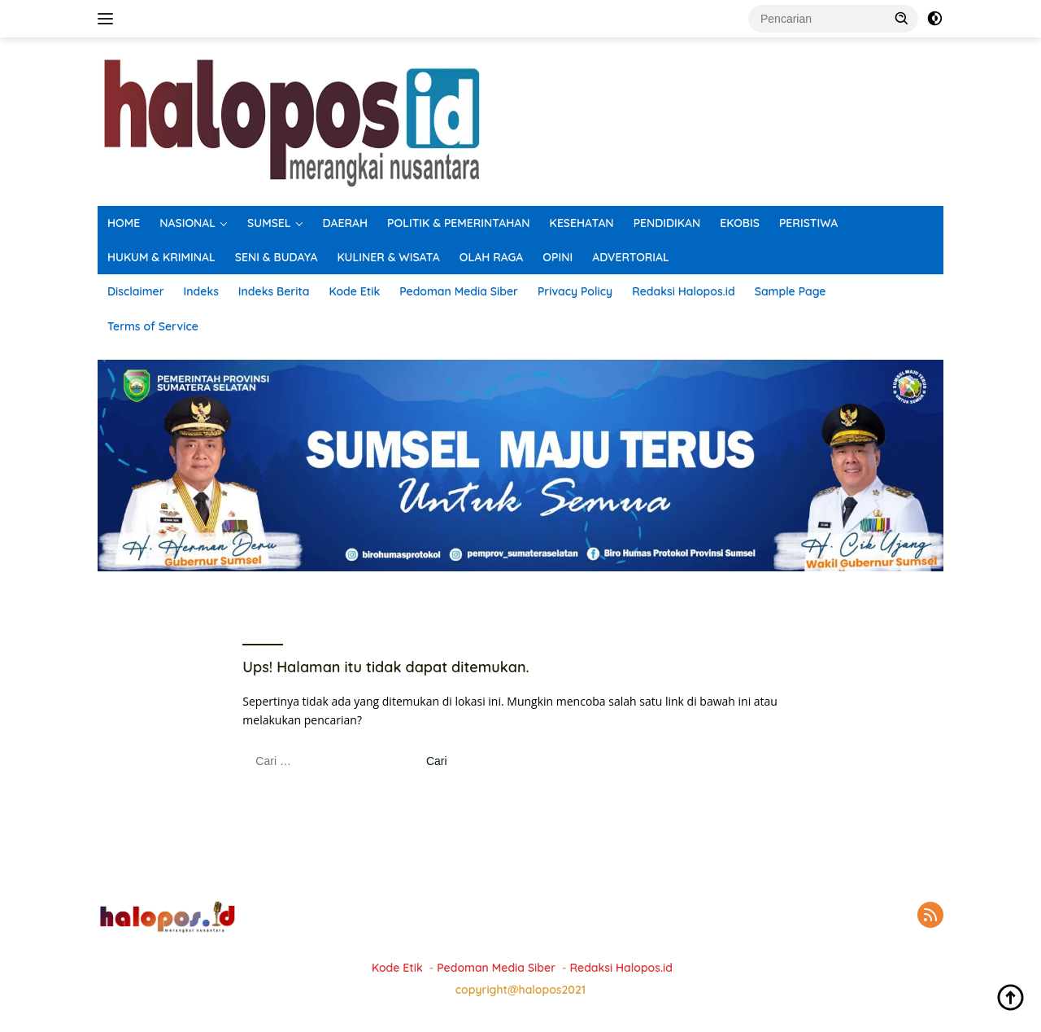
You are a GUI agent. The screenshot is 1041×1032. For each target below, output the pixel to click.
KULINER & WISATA (389, 257)
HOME (123, 223)
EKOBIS (740, 223)
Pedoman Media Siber (458, 291)
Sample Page (790, 291)
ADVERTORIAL (630, 257)
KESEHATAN (582, 223)
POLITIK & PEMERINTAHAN (458, 223)
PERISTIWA (808, 223)
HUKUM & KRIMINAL (161, 257)
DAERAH (345, 223)
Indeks (201, 291)
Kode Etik (354, 291)
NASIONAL (187, 223)
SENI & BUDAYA (276, 257)
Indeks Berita (274, 291)
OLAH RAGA (492, 257)
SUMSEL (269, 223)
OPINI (557, 257)
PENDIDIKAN (667, 223)
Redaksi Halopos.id (683, 291)
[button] (902, 18)
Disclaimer (135, 291)
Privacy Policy (575, 291)
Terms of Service (152, 326)
